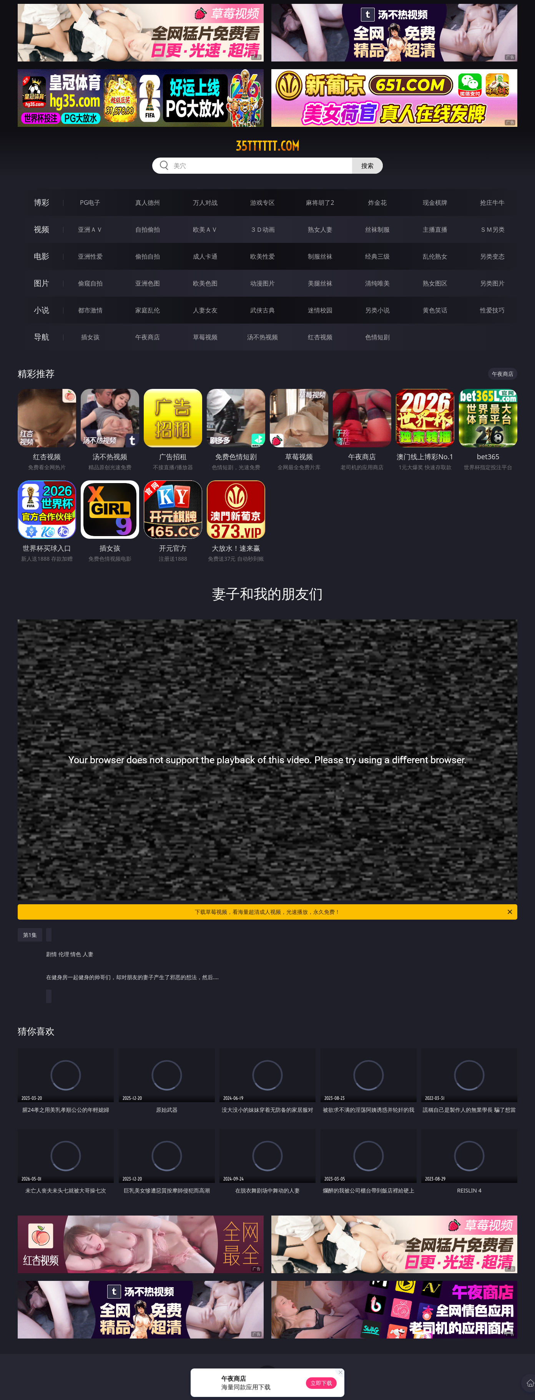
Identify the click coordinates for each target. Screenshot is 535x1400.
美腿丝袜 (320, 283)
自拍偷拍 (147, 229)
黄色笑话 (435, 310)
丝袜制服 (377, 229)
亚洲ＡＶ (90, 229)
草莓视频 (205, 337)
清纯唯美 (377, 283)
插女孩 (90, 337)
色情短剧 (377, 337)
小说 (41, 310)
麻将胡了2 (320, 202)
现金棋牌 (435, 202)
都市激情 (90, 310)
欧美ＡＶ (205, 229)
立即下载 (321, 1383)
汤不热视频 (262, 337)
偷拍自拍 (147, 256)
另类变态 (492, 256)
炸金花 (377, 202)
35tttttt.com (267, 146)
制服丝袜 (320, 256)
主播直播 (435, 229)
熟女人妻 (320, 229)
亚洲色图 (147, 283)
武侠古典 (262, 310)
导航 (41, 337)
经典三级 (377, 256)
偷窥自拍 (90, 283)
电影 (41, 256)
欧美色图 (205, 283)
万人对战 (205, 202)
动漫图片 (262, 283)
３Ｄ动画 (262, 229)
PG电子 (90, 202)
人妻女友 (205, 310)
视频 (41, 229)
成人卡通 (205, 256)
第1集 (30, 934)
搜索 (367, 165)
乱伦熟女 (435, 256)
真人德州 (147, 202)
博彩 (41, 202)
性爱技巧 (492, 310)
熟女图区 (435, 283)
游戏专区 (262, 202)
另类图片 (492, 283)
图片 (41, 283)
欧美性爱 (262, 256)
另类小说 (377, 310)
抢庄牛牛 (492, 202)
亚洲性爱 (90, 256)
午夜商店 (147, 337)
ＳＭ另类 (492, 229)
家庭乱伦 (147, 310)
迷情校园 (320, 310)
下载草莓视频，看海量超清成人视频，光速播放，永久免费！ (354, 912)
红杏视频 (320, 337)
